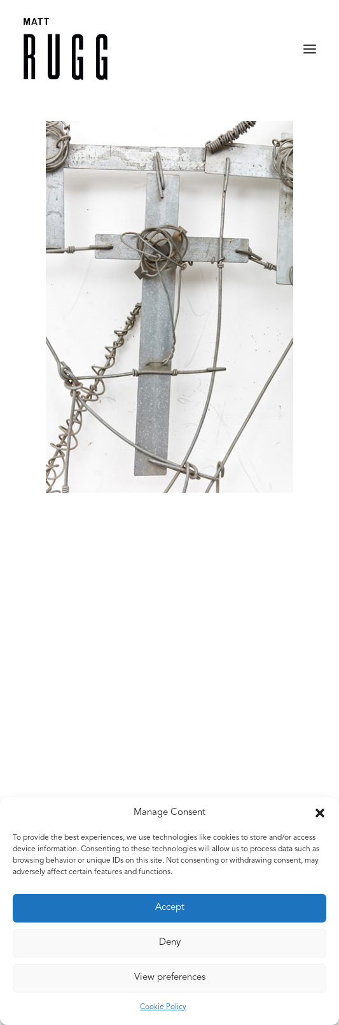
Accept (169, 907)
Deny (170, 942)
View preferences (169, 977)
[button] (320, 813)
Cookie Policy (163, 1007)
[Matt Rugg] (65, 49)
